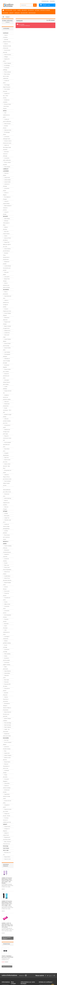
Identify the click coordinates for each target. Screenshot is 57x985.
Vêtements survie (6, 676)
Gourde (5, 563)
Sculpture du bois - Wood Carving (6, 95)
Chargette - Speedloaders (6, 454)
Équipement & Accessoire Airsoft (6, 838)
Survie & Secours (5, 588)
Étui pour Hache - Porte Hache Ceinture (7, 106)
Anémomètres (7, 673)
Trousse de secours (6, 594)
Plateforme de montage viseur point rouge (6, 431)
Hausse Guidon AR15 (7, 348)
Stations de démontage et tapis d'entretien (7, 147)
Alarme (5, 235)
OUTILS (5, 110)
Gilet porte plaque (6, 273)
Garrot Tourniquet (5, 626)
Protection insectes (5, 620)
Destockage (5, 846)
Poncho (5, 602)
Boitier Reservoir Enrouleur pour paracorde (7, 714)
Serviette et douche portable (6, 659)
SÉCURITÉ (5, 216)
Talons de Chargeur (5, 508)
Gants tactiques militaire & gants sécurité (7, 483)
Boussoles (6, 623)
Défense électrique (5, 228)
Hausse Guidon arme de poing (7, 344)
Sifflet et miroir (7, 604)
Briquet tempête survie (7, 583)
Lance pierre (6, 276)
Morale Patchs (7, 761)
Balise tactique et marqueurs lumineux (7, 207)
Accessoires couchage (6, 650)
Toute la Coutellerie (5, 36)
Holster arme (7, 753)
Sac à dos (6, 740)
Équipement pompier (6, 262)
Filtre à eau (6, 565)
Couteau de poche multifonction (7, 120)
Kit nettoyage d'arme (6, 133)
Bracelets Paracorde (5, 693)
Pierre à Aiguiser (7, 63)
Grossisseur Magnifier (6, 366)
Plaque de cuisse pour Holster (7, 810)
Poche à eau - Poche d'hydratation (7, 568)
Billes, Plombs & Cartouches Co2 (7, 842)
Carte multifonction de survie (6, 632)
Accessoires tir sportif (6, 426)
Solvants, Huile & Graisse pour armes (7, 142)
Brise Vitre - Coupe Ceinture (6, 232)
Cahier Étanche (7, 671)
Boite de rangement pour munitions (6, 502)
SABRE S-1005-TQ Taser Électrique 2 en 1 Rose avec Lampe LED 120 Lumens (7, 925)
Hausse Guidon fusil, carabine (7, 370)
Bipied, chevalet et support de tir (7, 327)
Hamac (5, 656)
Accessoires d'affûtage (6, 68)
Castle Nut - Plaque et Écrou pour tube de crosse (7, 476)
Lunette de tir (7, 332)
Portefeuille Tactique (6, 771)
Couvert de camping (6, 559)
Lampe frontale (7, 181)
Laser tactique (7, 352)
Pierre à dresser (7, 71)
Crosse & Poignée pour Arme (7, 310)
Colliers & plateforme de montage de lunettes (6, 303)
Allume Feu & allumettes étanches (7, 579)
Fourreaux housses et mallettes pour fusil (7, 820)
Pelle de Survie (7, 123)
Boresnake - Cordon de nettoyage (6, 153)
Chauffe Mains (7, 576)
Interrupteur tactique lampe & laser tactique (6, 382)
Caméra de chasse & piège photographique (6, 526)
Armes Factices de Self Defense (7, 249)
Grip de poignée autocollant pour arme (7, 444)
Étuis (5, 751)
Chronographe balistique (6, 355)
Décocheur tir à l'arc (7, 853)
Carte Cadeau (6, 848)
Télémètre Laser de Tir (7, 521)
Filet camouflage (7, 722)
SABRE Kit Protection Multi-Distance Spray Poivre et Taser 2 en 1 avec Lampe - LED (7, 903)
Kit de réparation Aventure (7, 616)
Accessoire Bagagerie (6, 780)
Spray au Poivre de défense (7, 239)
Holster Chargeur (7, 755)
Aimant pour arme (6, 495)
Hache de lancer (7, 54)
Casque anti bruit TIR (7, 392)
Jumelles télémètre (5, 531)
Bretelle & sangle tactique (7, 415)
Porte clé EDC (7, 166)
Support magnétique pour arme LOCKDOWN (7, 956)
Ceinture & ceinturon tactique (6, 786)
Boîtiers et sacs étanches (7, 758)
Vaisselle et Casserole (6, 555)
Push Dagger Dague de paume (6, 86)
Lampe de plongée (5, 213)
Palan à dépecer (7, 727)
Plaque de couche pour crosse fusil (7, 438)
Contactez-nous (45, 1)
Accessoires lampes (6, 189)
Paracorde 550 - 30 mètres (7, 685)
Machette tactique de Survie (7, 40)
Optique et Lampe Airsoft (6, 834)
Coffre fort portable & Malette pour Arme (7, 421)
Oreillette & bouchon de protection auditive (7, 397)
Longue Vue (6, 517)
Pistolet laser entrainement (6, 404)
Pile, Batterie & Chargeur (6, 198)
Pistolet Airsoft (7, 826)
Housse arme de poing (7, 801)
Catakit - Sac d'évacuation (6, 730)
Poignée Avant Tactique (6, 323)
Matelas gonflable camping (7, 642)
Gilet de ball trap (7, 498)
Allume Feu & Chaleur (6, 572)
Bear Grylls (6, 679)
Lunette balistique (5, 387)
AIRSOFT (5, 824)
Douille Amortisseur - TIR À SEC (7, 410)
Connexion (52, 1)
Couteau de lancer (6, 81)
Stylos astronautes (5, 667)
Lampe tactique (7, 179)
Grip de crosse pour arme (6, 460)
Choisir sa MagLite (5, 193)
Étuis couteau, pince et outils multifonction (6, 76)
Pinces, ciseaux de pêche (7, 163)
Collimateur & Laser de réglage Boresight (6, 360)
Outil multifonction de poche (6, 115)
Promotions (6, 944)
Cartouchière (7, 783)
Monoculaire (6, 515)
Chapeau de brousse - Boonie (6, 814)
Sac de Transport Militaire (7, 743)
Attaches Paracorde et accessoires (5, 699)
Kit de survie (6, 591)
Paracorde (6, 682)
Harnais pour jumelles (6, 791)
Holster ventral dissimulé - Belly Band (6, 466)
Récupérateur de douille (7, 471)
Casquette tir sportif (6, 806)
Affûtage (6, 56)
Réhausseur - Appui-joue (6, 318)
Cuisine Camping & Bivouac (7, 546)
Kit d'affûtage (7, 65)
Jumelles (6, 513)
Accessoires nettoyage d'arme (6, 137)
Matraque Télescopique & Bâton (6, 223)
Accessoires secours (6, 611)
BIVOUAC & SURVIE (5, 542)
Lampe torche (7, 177)
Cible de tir (6, 401)
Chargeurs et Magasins (6, 829)
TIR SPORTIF (6, 289)
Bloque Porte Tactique (6, 280)
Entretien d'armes (5, 126)
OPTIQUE (5, 511)
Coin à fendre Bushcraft (6, 90)
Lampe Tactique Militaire (7, 340)
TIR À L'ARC (6, 850)
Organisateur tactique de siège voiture (6, 796)
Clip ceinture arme (6, 450)
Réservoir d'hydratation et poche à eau (6, 766)
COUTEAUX (5, 33)
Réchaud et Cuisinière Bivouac (7, 551)
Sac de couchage (5, 646)
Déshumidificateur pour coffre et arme (7, 490)
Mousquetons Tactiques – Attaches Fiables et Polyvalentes (7, 706)
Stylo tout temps (7, 725)
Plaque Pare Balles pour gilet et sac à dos (7, 244)
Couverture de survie (6, 598)
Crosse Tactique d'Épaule (7, 314)
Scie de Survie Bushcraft (6, 51)
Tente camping (7, 653)
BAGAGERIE (6, 738)
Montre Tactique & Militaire (7, 719)
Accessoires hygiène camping (6, 663)
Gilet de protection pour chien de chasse (6, 285)
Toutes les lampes (5, 174)
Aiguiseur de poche (6, 60)
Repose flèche (7, 856)
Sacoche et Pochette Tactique (6, 747)
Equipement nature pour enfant (7, 734)
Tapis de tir (6, 457)
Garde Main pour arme (7, 297)
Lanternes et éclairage (6, 185)
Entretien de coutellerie (6, 101)
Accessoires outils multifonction (7, 159)
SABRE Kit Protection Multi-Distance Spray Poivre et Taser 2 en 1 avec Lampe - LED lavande (7, 880)
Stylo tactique (7, 218)
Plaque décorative (5, 775)
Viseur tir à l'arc (7, 859)
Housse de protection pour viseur (6, 375)
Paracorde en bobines (6, 689)
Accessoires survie (6, 607)
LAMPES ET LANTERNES (6, 170)
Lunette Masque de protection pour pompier (7, 268)
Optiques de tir (7, 330)
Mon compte (13, 982)
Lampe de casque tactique (6, 202)
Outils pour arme (7, 130)
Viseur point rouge (6, 336)
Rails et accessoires (5, 292)
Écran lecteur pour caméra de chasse (6, 537)
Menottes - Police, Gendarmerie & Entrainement (6, 256)
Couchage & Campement (6, 637)
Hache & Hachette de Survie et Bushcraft (7, 46)
